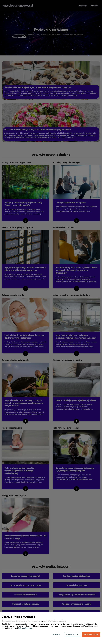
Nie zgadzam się (72, 634)
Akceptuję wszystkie (91, 634)
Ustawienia (56, 634)
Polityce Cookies (25, 628)
